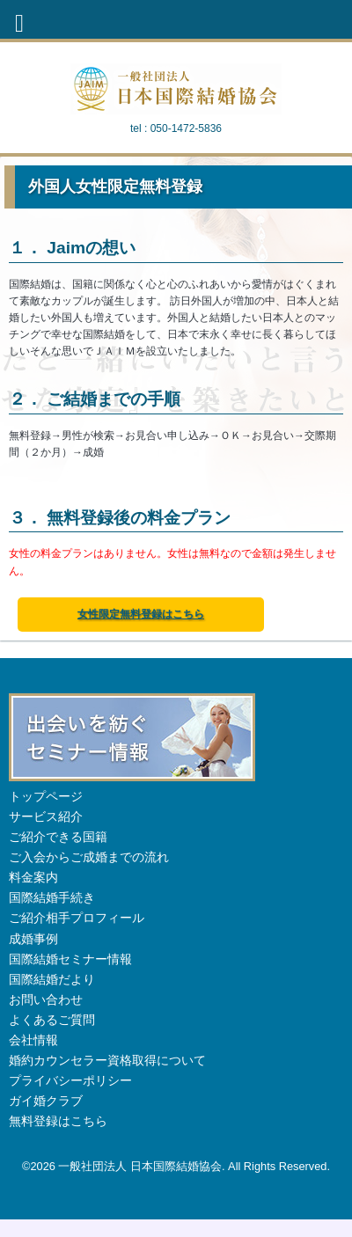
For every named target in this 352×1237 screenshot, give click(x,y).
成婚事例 (33, 939)
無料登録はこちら (58, 1121)
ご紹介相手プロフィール (76, 918)
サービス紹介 (46, 816)
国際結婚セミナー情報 (70, 959)
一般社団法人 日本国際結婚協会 (140, 1166)
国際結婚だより (52, 979)
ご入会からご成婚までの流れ (89, 857)
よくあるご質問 (52, 1020)
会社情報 (33, 1040)
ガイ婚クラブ (46, 1101)
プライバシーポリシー (70, 1080)
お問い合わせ (46, 999)
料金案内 (33, 877)
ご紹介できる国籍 (58, 837)
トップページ (46, 796)
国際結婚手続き (52, 897)
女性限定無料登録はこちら (140, 614)
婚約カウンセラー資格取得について (107, 1060)
